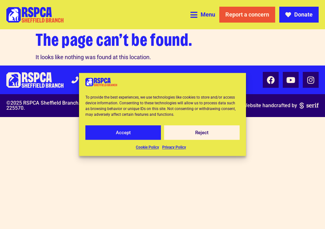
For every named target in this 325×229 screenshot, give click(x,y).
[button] (202, 14)
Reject (202, 132)
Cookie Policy (147, 147)
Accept (123, 132)
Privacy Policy (174, 147)
